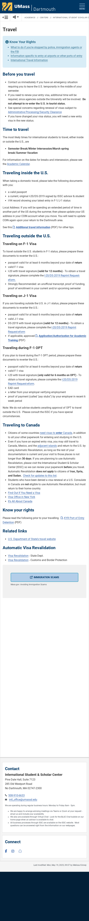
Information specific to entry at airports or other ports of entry (46, 55)
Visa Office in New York (21, 497)
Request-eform (16, 331)
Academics (30, 18)
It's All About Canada (20, 501)
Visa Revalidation (18, 555)
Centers (44, 18)
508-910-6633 (16, 795)
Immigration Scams (46, 577)
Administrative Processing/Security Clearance (35, 112)
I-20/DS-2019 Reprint (57, 275)
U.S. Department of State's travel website (32, 539)
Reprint (12, 383)
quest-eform (27, 383)
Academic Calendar (18, 164)
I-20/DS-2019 (70, 379)
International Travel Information (29, 60)
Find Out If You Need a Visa (24, 492)
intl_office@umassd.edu (23, 799)
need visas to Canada (56, 432)
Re (18, 383)
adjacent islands (47, 445)
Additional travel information (33, 227)
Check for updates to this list (39, 475)
